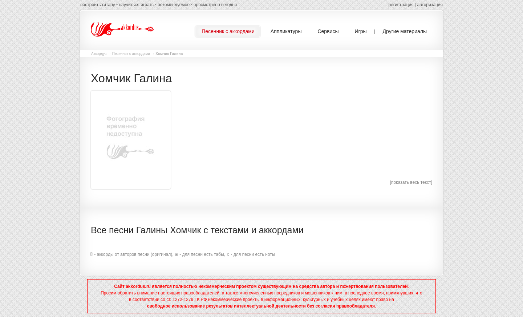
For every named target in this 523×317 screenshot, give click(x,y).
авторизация (430, 4)
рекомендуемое (174, 4)
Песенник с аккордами (131, 54)
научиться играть (136, 4)
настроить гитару (97, 4)
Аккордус (98, 54)
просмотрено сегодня (215, 4)
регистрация (400, 4)
